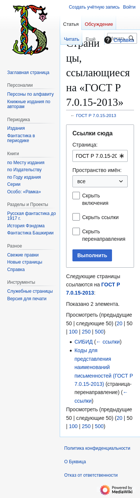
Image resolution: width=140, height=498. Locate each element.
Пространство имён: (97, 170)
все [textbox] (81, 181)
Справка (118, 40)
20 (119, 323)
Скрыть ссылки (100, 217)
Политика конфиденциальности (97, 448)
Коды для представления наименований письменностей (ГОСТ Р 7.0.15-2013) (103, 367)
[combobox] (100, 156)
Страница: (84, 145)
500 (99, 332)
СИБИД (83, 342)
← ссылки (108, 342)
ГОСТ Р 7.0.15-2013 (96, 115)
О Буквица (75, 461)
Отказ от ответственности (91, 475)
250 (86, 332)
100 (73, 332)
